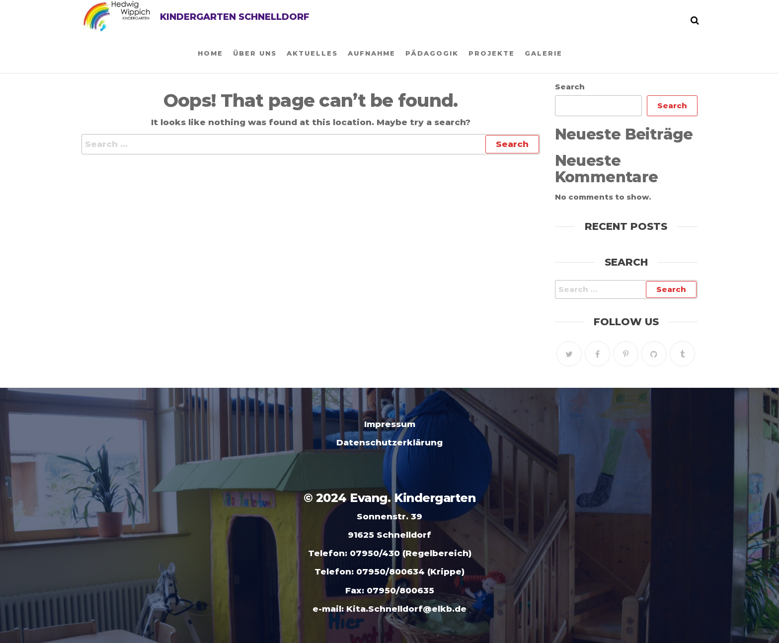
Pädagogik (432, 53)
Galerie (543, 53)
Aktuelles (312, 53)
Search (570, 86)
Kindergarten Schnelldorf (235, 16)
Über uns (255, 53)
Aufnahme (371, 53)
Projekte (491, 53)
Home (210, 53)
